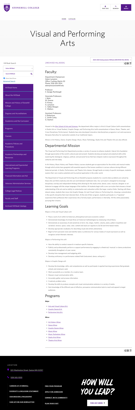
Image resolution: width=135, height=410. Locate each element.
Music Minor (52, 331)
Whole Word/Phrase (11, 78)
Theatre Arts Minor (55, 340)
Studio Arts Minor (54, 337)
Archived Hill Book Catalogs (15, 206)
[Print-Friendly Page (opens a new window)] (128, 63)
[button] (105, 7)
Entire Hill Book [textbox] (10, 68)
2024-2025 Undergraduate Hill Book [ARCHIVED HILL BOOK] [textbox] (111, 60)
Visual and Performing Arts (67, 38)
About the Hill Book (12, 95)
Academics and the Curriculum (17, 121)
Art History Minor (54, 322)
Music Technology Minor (56, 334)
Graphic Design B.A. (55, 309)
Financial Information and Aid (16, 176)
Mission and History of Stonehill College (17, 104)
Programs (9, 128)
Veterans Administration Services (18, 183)
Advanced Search (9, 81)
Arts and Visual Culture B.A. (58, 306)
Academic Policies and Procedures (13, 145)
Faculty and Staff (11, 198)
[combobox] (111, 59)
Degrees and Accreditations (16, 113)
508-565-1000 (16, 377)
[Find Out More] (97, 403)
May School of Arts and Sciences (66, 126)
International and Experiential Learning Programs (16, 166)
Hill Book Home (11, 87)
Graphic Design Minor (56, 328)
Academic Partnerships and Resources (15, 156)
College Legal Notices (13, 191)
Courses (8, 136)
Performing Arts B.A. (55, 312)
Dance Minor (52, 325)
